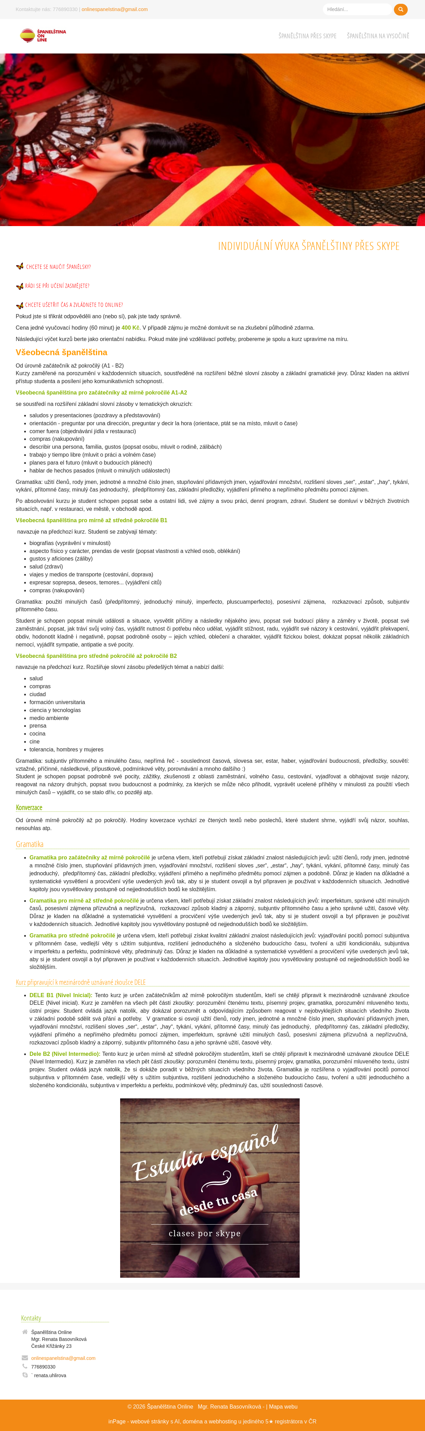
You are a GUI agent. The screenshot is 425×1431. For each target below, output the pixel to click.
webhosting (223, 1421)
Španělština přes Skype (308, 36)
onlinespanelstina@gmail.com (114, 9)
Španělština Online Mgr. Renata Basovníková (204, 1407)
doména (193, 1421)
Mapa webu (283, 1407)
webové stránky (150, 1421)
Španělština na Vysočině (378, 36)
